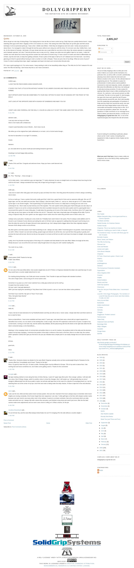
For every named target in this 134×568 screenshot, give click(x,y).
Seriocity (100, 310)
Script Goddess (102, 280)
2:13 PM (11, 352)
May (102, 433)
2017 (101, 379)
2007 (101, 450)
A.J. (9, 173)
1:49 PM (11, 415)
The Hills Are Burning (103, 242)
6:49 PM (11, 405)
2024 (101, 363)
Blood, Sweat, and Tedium (105, 239)
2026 (101, 357)
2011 (101, 395)
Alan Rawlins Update (107, 414)
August (103, 425)
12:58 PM (11, 156)
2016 (101, 382)
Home (48, 423)
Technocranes (101, 317)
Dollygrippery (67, 9)
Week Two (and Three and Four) (110, 419)
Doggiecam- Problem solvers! (106, 314)
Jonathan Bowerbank (14, 410)
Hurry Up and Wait (102, 300)
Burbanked (100, 303)
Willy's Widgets (101, 326)
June (102, 431)
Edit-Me (99, 333)
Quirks (103, 411)
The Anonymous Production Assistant (108, 268)
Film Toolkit (100, 214)
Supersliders (101, 270)
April (102, 436)
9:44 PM (11, 168)
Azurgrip (10, 374)
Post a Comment (9, 420)
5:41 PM (11, 386)
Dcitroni (10, 267)
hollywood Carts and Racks (105, 322)
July (102, 428)
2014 (101, 387)
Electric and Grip (102, 282)
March (103, 439)
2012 (101, 393)
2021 (101, 368)
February (104, 441)
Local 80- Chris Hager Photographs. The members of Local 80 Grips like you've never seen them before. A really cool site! (113, 296)
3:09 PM (11, 262)
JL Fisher (100, 261)
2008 (101, 448)
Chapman (100, 254)
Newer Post (7, 423)
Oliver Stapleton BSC (103, 273)
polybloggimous (102, 263)
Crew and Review (102, 246)
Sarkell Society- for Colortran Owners (108, 223)
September (104, 422)
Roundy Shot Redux (107, 416)
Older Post (89, 423)
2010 (101, 398)
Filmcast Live (101, 244)
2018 (101, 376)
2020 (101, 371)
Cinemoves (100, 287)
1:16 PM (11, 185)
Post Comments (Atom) (19, 427)
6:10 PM (11, 301)
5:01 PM (11, 113)
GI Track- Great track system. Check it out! (110, 256)
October (103, 409)
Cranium (99, 275)
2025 (101, 360)
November (104, 406)
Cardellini (100, 329)
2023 (101, 365)
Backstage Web (102, 324)
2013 (101, 390)
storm (10, 391)
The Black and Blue (103, 221)
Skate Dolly (100, 319)
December (104, 403)
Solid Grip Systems (103, 284)
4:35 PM (11, 369)
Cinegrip (99, 312)
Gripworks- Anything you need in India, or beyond (112, 230)
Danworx (100, 265)
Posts (101, 48)
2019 (101, 374)
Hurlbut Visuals (101, 225)
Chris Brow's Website (103, 251)
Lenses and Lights (102, 249)
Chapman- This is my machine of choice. (109, 228)
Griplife (99, 277)
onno (9, 305)
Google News (101, 331)
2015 (101, 384)
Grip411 (99, 258)
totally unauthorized (103, 305)
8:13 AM (11, 250)
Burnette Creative (102, 237)
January (103, 444)
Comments (103, 52)
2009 (101, 401)
